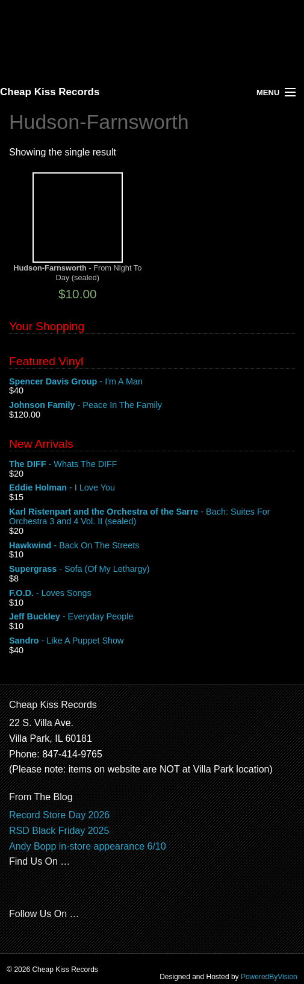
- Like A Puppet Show (152, 641)
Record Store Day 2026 (59, 815)
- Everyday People (152, 617)
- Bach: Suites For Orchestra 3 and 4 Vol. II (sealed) (152, 517)
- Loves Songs (152, 593)
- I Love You (152, 488)
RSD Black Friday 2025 (59, 831)
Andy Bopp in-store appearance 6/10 (87, 846)
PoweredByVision (269, 977)
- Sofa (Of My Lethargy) (152, 569)
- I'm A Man (152, 382)
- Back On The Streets (152, 546)
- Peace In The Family (152, 405)
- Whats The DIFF (152, 464)
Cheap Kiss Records (49, 92)
